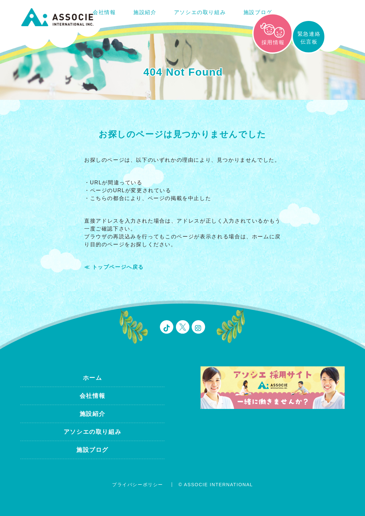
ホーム (92, 378)
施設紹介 (144, 12)
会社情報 (104, 12)
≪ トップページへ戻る (114, 267)
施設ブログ (257, 12)
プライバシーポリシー (137, 484)
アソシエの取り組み (200, 12)
